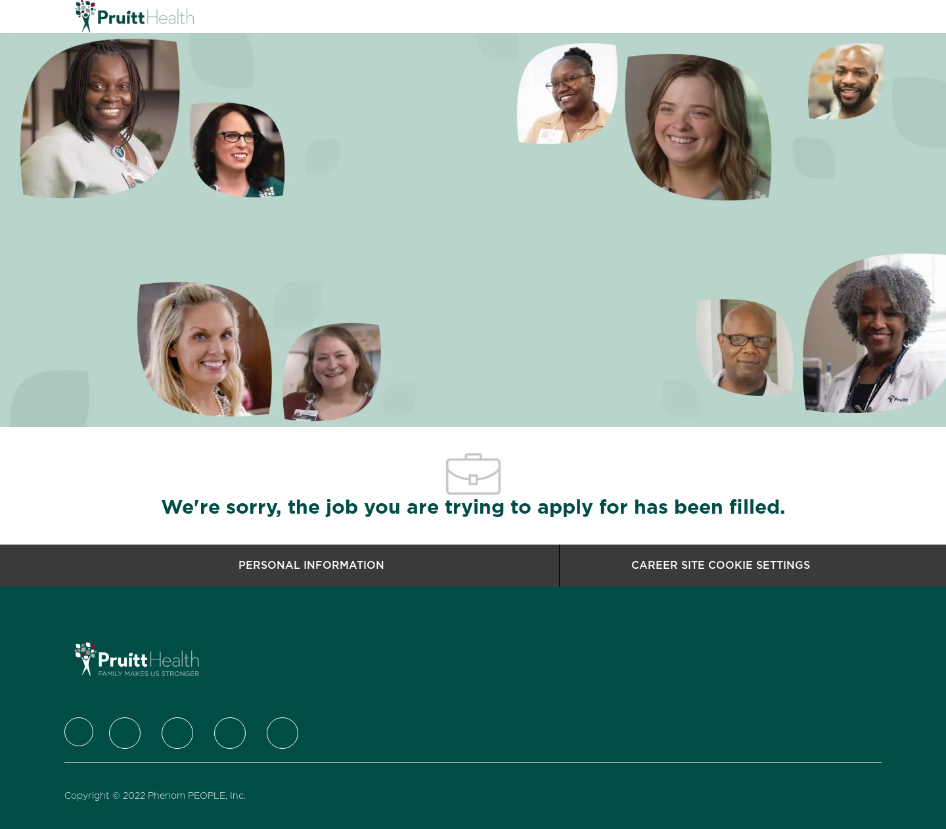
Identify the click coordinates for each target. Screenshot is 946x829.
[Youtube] (282, 733)
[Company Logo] (108, 16)
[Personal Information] (311, 566)
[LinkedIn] (177, 733)
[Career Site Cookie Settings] (720, 566)
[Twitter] (125, 733)
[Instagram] (230, 733)
